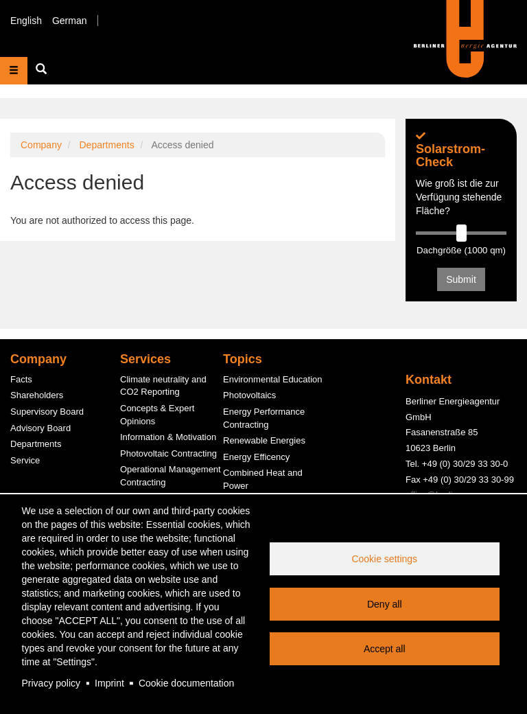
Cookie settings (384, 558)
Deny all (384, 604)
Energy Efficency (256, 457)
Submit (461, 279)
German (69, 20)
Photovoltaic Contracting (168, 453)
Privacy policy (51, 683)
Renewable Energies (264, 440)
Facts (21, 379)
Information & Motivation (168, 437)
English (26, 20)
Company (41, 144)
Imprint (109, 683)
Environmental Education (273, 379)
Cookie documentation (186, 683)
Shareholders (36, 395)
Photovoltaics (249, 395)
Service (25, 460)
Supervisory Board (47, 411)
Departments (106, 144)
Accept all (385, 648)
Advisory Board (40, 428)
